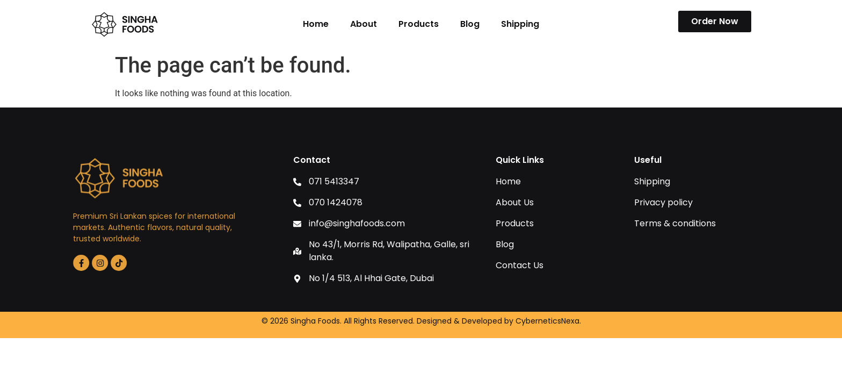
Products (418, 24)
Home (316, 24)
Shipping (520, 24)
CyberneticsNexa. (548, 321)
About (363, 24)
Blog (470, 24)
